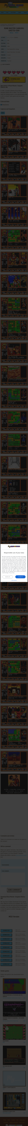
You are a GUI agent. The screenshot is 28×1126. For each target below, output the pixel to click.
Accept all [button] (20, 576)
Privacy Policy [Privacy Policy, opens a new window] (11, 572)
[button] (14, 580)
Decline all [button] (7, 576)
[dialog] (14, 563)
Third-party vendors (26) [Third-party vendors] (19, 563)
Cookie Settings (5, 572)
